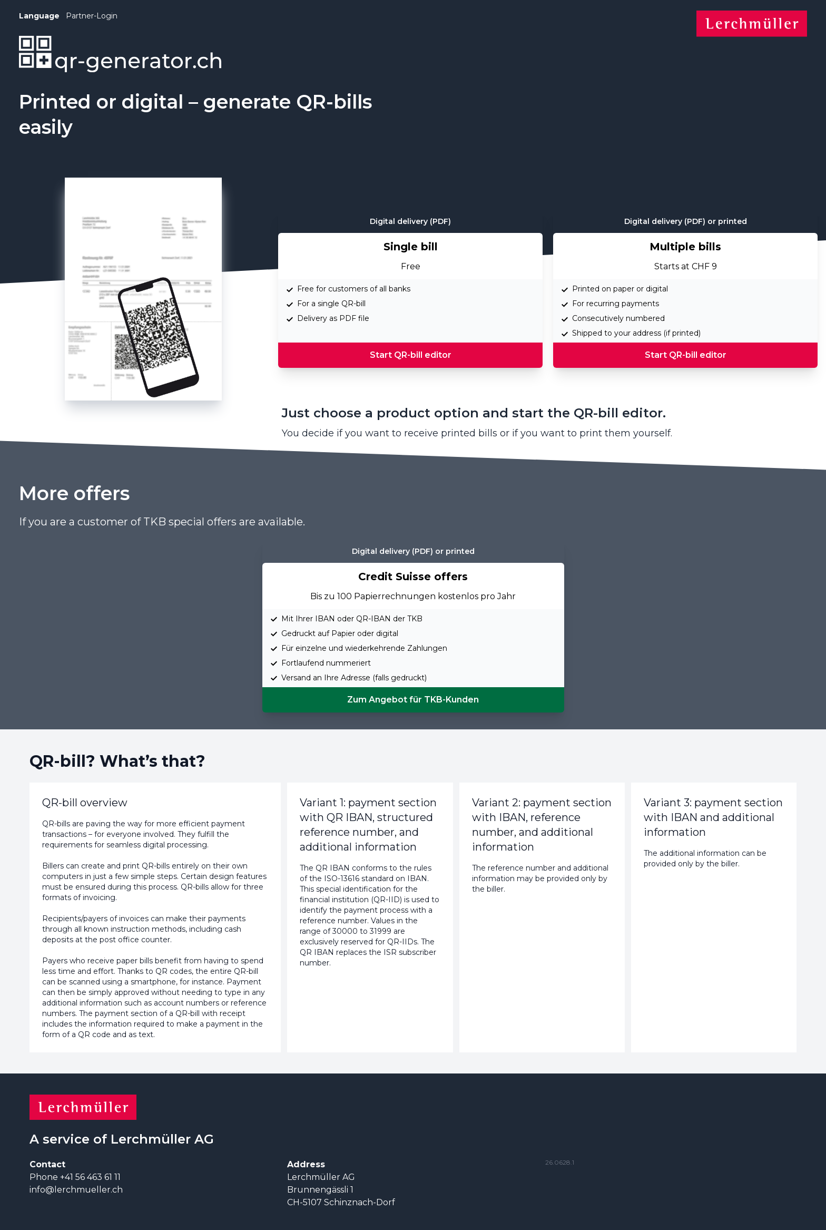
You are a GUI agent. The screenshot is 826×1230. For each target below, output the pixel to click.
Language (39, 16)
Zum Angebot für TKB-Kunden (413, 700)
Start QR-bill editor (410, 355)
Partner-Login (91, 16)
